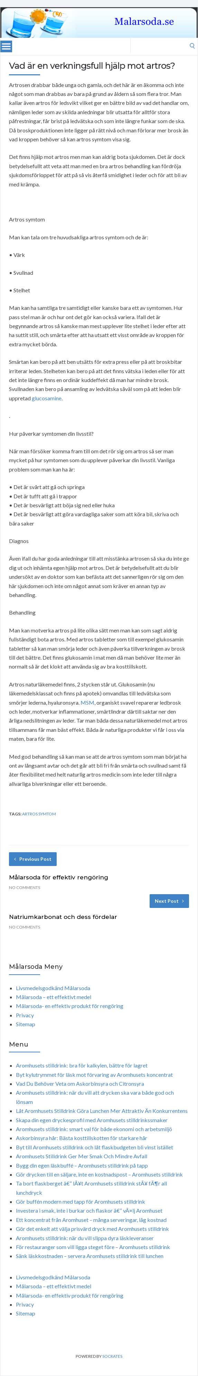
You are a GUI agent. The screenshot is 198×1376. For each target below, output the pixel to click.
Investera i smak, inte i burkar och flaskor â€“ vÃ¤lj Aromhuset (89, 1210)
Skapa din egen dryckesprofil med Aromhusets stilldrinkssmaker (92, 1120)
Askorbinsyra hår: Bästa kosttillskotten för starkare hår (81, 1138)
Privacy (25, 1015)
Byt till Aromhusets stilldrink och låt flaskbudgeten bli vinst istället (94, 1147)
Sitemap (25, 1024)
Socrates (112, 1356)
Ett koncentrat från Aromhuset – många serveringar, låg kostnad (91, 1219)
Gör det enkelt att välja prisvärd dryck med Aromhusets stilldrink (92, 1228)
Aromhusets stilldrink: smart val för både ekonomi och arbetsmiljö (94, 1129)
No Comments (24, 887)
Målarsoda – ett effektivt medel (53, 997)
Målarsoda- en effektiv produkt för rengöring (69, 1006)
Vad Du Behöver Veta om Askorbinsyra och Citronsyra (80, 1083)
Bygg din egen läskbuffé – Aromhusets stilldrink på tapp (82, 1165)
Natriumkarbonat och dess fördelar (63, 916)
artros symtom (39, 813)
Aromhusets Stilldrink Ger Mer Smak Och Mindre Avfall (81, 1156)
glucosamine (47, 398)
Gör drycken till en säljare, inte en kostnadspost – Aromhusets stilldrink (99, 1174)
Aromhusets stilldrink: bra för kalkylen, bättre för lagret (82, 1065)
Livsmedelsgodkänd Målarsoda (53, 988)
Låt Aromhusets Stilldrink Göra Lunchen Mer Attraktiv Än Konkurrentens (102, 1110)
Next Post (169, 901)
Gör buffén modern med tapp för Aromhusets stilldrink (80, 1201)
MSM (87, 702)
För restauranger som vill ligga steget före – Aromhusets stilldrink (93, 1247)
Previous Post (32, 859)
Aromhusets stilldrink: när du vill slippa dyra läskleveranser (85, 1238)
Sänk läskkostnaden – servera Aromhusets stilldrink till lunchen (89, 1256)
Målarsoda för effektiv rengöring (58, 877)
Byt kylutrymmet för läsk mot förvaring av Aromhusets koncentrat (94, 1074)
